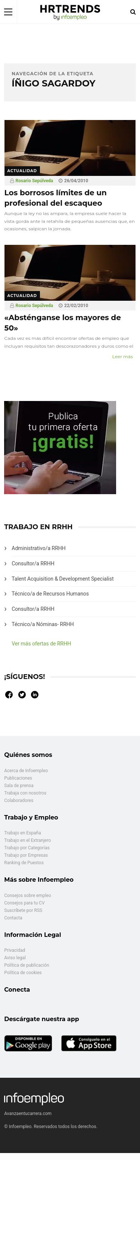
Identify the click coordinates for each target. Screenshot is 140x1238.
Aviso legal (15, 957)
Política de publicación (26, 965)
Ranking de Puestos (24, 862)
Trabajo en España (22, 833)
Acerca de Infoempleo (26, 770)
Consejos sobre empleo (27, 895)
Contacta (13, 917)
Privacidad (14, 950)
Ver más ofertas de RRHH (41, 644)
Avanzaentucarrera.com (28, 1113)
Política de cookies (23, 972)
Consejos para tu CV (24, 903)
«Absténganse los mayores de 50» (62, 322)
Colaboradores (18, 800)
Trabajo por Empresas (26, 855)
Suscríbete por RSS (23, 910)
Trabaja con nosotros (25, 793)
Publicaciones (18, 778)
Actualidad (22, 170)
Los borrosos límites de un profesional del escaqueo (55, 198)
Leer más (122, 356)
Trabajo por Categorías (27, 847)
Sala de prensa (19, 785)
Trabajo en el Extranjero (27, 840)
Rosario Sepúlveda (34, 180)
